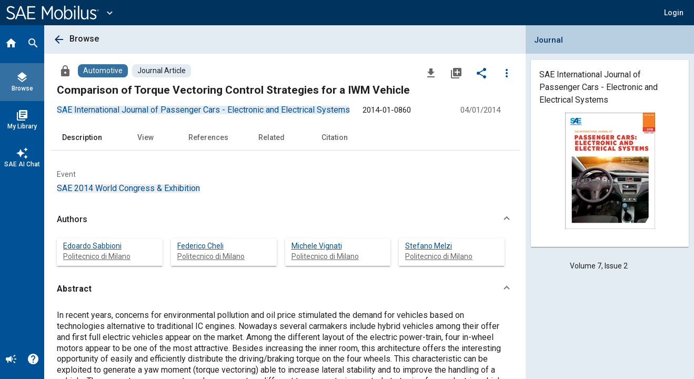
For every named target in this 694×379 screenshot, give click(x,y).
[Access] (65, 70)
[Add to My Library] (456, 72)
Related (271, 137)
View (145, 137)
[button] (674, 12)
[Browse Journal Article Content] (161, 70)
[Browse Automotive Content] (103, 70)
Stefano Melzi (428, 246)
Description (82, 137)
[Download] (430, 72)
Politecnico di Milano (96, 256)
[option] (203, 110)
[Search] (33, 44)
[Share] (481, 72)
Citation (334, 137)
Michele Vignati (316, 246)
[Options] (506, 72)
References (208, 137)
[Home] (11, 44)
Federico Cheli (200, 246)
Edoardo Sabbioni (92, 246)
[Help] (33, 360)
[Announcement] (11, 360)
